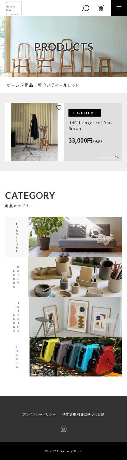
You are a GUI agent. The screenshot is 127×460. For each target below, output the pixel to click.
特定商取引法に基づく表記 (83, 414)
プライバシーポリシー (39, 414)
